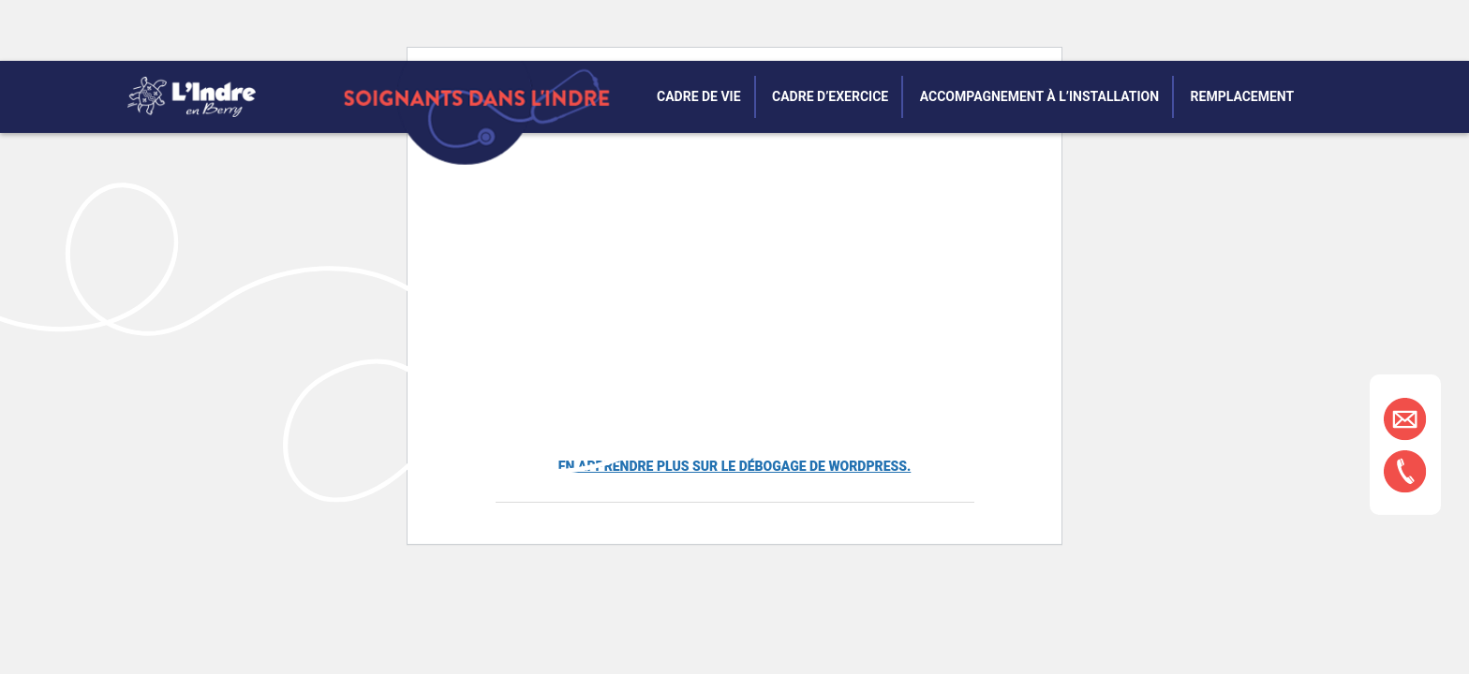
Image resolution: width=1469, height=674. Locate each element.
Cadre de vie (699, 96)
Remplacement (1243, 96)
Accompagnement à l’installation (1039, 96)
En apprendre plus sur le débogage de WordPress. (735, 466)
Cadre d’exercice (830, 96)
